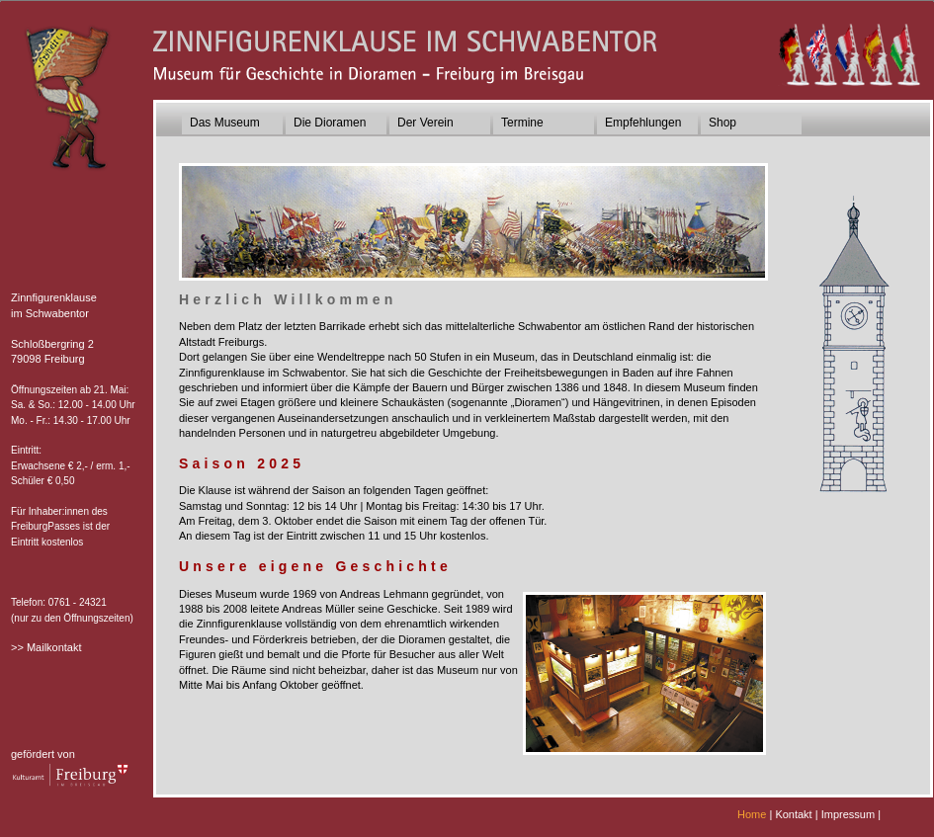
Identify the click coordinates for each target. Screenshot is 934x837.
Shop (722, 122)
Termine (522, 122)
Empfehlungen (643, 122)
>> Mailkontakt (46, 647)
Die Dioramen (330, 122)
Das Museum (225, 122)
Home (751, 814)
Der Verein (425, 122)
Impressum (848, 814)
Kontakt (793, 814)
